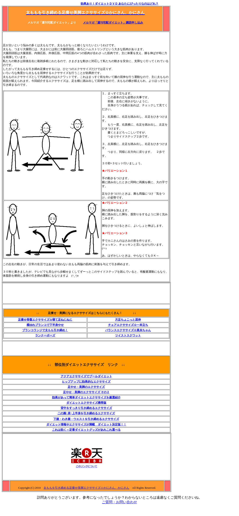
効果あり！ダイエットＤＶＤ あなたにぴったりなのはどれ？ (119, 3)
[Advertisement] (83, 37)
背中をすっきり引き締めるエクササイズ (86, 408)
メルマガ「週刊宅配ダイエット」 (104, 22)
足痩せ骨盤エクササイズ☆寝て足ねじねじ (45, 319)
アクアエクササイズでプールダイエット (86, 376)
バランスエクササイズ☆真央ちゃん (128, 330)
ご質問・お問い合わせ (119, 502)
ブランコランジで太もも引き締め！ (45, 330)
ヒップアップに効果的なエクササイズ (86, 381)
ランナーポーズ (45, 335)
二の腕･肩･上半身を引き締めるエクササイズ (86, 413)
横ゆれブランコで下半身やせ (45, 324)
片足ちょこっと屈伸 (128, 319)
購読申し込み (134, 22)
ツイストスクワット (128, 335)
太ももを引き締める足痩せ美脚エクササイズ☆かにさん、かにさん (86, 487)
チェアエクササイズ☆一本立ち (128, 324)
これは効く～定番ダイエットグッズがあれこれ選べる (86, 429)
